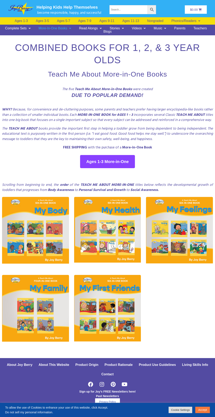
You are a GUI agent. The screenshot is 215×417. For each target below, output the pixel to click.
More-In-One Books (55, 28)
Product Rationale (119, 364)
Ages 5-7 (63, 21)
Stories (117, 28)
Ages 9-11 (106, 21)
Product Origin (86, 364)
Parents (179, 28)
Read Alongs (90, 28)
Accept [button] (202, 409)
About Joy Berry (19, 364)
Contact (107, 374)
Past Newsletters (107, 396)
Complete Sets (18, 28)
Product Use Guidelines (157, 364)
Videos (139, 28)
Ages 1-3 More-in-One (107, 161)
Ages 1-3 (21, 21)
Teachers (200, 28)
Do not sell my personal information (28, 412)
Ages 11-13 (130, 21)
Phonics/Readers (185, 21)
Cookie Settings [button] (180, 409)
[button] (186, 21)
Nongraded (155, 21)
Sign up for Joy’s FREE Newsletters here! (107, 391)
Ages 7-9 (84, 21)
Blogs (107, 31)
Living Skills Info (195, 364)
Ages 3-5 (42, 21)
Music (160, 28)
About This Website (54, 364)
